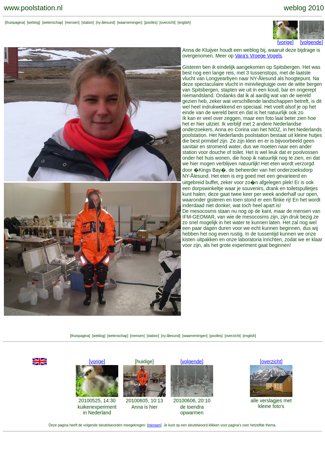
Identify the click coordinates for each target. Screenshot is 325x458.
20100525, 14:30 (96, 400)
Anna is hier (144, 407)
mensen (72, 22)
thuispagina (15, 22)
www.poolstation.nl (33, 8)
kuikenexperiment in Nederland (97, 409)
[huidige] (144, 361)
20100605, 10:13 (144, 400)
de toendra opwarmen (192, 409)
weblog (33, 22)
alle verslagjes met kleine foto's (271, 403)
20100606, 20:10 (191, 400)
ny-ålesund (105, 22)
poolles (150, 22)
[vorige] (285, 42)
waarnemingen (130, 22)
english (184, 22)
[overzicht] (271, 361)
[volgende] (311, 42)
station (87, 22)
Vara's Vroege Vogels (258, 56)
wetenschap (52, 22)
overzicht (167, 22)
